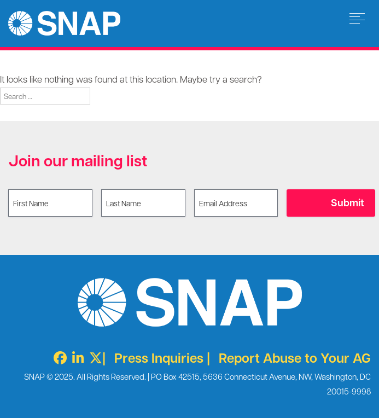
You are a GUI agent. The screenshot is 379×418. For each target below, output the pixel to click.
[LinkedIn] (75, 358)
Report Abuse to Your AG (295, 358)
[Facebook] (57, 358)
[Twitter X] (93, 358)
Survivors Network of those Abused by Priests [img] (64, 23)
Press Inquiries (158, 358)
